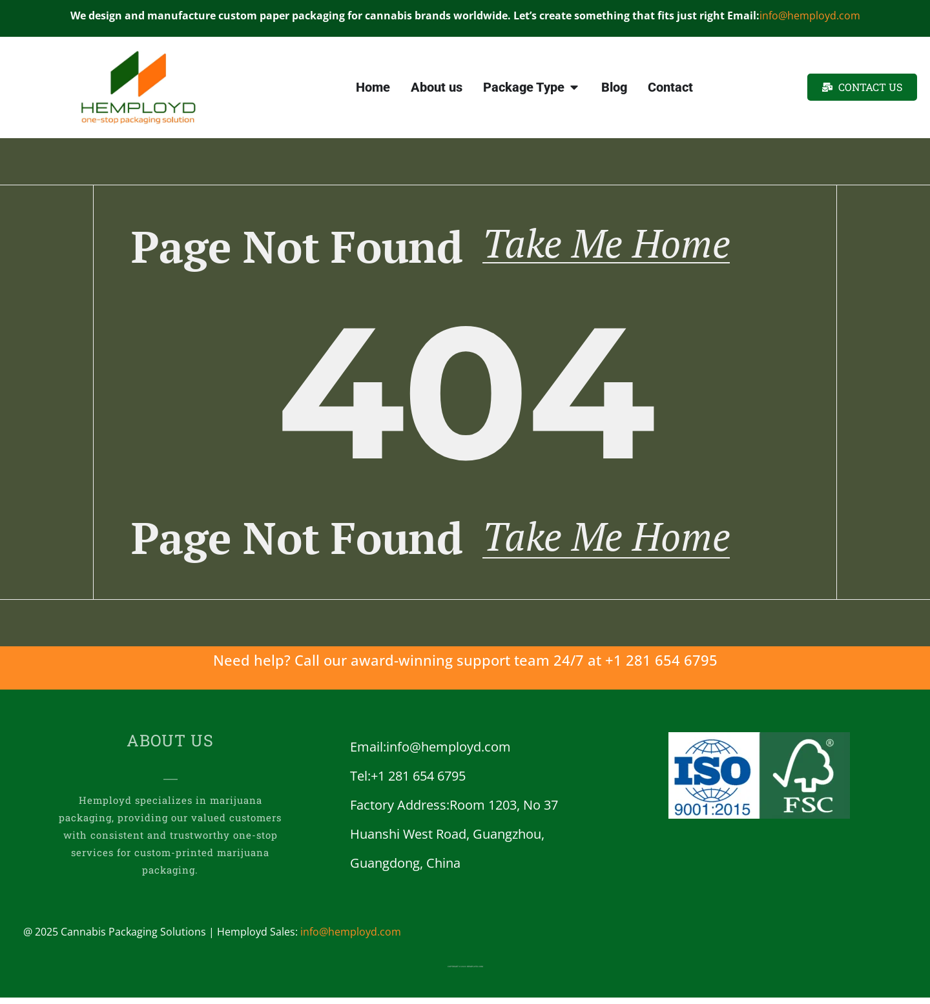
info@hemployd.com (810, 15)
